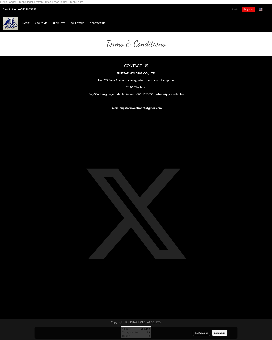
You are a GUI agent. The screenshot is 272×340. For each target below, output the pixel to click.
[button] (111, 23)
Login (235, 9)
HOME (26, 23)
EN (263, 9)
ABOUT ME (41, 23)
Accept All (219, 332)
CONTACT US (97, 23)
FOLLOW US (77, 23)
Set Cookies (201, 332)
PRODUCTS (59, 23)
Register (248, 9)
